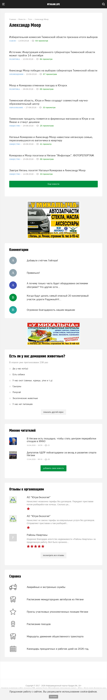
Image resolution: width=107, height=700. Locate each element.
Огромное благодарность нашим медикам (51, 309)
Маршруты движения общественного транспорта (55, 636)
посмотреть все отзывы (53, 555)
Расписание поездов (39, 624)
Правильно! (33, 272)
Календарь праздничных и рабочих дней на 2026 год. (58, 648)
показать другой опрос (53, 412)
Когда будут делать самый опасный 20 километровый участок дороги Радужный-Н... (58, 297)
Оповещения (16, 74)
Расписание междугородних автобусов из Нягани (55, 599)
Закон (12, 41)
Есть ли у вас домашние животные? (37, 356)
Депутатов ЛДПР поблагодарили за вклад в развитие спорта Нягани (61, 454)
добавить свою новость (53, 468)
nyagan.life (53, 4)
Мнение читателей (22, 430)
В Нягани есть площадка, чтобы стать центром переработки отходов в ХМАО (61, 440)
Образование (16, 107)
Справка (15, 576)
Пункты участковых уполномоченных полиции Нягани (57, 611)
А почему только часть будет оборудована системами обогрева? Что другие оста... (57, 285)
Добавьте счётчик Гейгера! (42, 260)
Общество (15, 126)
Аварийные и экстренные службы (46, 587)
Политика (15, 59)
